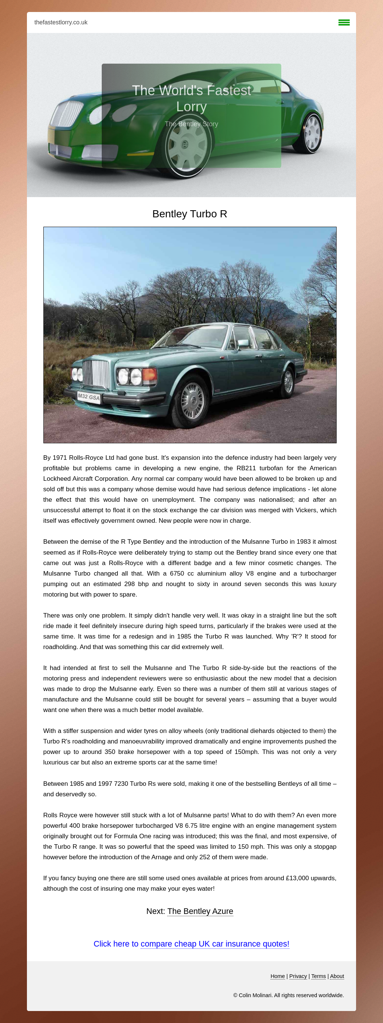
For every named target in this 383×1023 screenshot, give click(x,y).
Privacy (298, 976)
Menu (344, 22)
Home (277, 976)
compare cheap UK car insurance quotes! (215, 943)
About (337, 976)
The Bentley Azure (200, 911)
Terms (318, 976)
